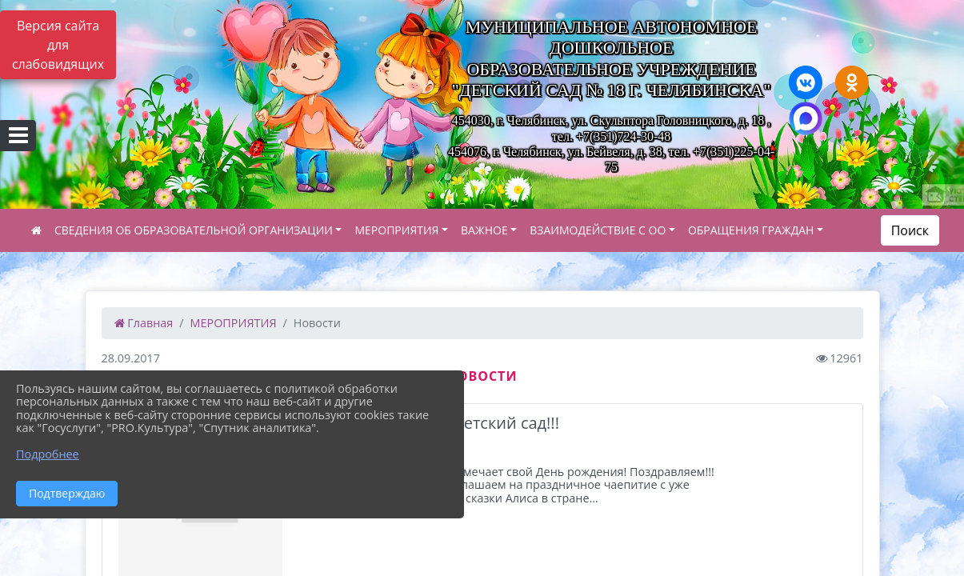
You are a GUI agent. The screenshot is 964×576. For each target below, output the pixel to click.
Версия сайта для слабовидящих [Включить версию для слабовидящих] (58, 45)
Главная (144, 322)
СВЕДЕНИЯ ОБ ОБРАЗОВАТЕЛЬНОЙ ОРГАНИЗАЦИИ (193, 230)
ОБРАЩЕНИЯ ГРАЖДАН (751, 230)
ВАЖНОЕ (484, 230)
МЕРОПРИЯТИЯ (396, 230)
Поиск (910, 230)
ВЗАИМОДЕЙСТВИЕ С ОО (598, 230)
